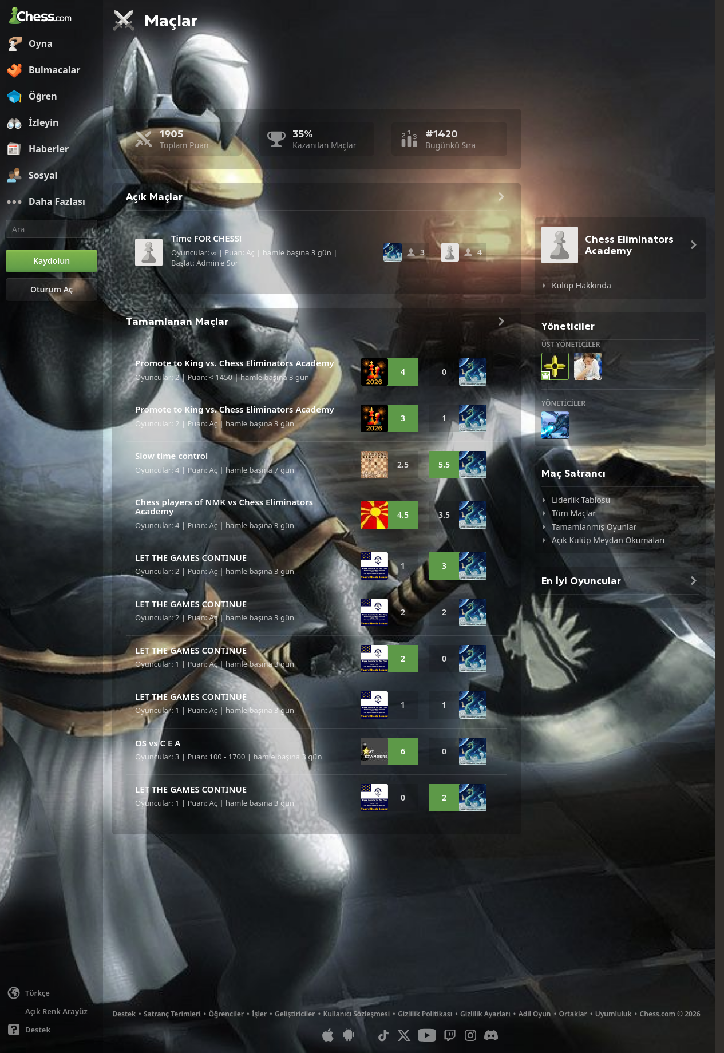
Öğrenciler (226, 1014)
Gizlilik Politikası (425, 1014)
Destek (124, 1014)
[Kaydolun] (51, 261)
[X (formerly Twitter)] (404, 1035)
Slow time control (171, 455)
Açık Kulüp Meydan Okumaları (608, 540)
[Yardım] (51, 1029)
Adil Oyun (535, 1014)
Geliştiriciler (295, 1014)
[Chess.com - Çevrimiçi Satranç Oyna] (51, 16)
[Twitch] (450, 1035)
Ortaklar (573, 1014)
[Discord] (491, 1035)
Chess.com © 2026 (670, 1014)
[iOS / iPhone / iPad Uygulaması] (328, 1035)
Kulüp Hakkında (581, 285)
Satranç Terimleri (172, 1014)
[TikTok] (383, 1035)
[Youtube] (427, 1035)
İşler (259, 1014)
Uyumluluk (613, 1014)
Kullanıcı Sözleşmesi (356, 1014)
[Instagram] (470, 1035)
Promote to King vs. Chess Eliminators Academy (234, 363)
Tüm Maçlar (574, 513)
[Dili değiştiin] (51, 993)
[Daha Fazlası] (51, 202)
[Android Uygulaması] (348, 1035)
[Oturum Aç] (51, 289)
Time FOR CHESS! (206, 238)
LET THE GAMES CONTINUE (191, 557)
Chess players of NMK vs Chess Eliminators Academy (224, 506)
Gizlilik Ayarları (485, 1014)
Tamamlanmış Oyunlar (594, 526)
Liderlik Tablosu (581, 499)
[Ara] (51, 229)
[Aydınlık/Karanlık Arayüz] (51, 1011)
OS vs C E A (157, 743)
